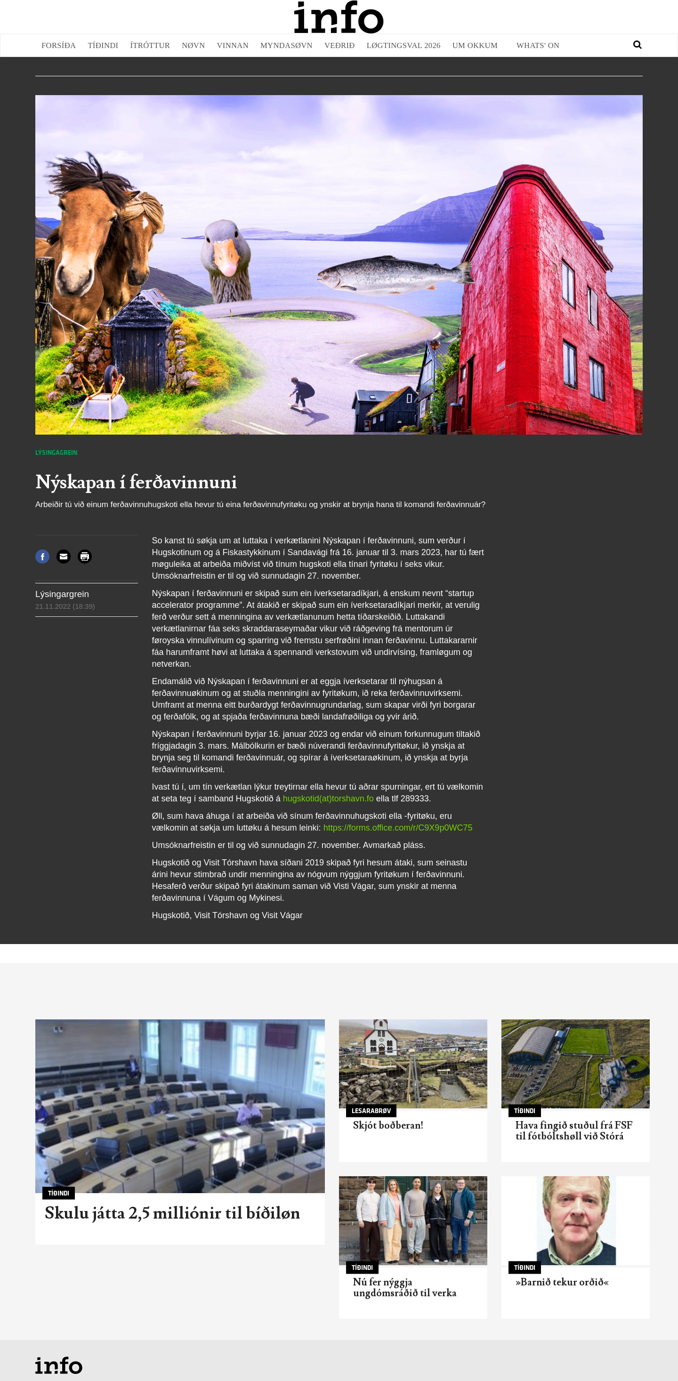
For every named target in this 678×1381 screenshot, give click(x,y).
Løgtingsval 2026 (404, 45)
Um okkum (475, 45)
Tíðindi (103, 45)
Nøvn (193, 45)
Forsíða (58, 45)
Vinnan (233, 45)
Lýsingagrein (56, 453)
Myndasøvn (286, 45)
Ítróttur (150, 45)
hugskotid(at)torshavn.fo (328, 798)
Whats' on (538, 45)
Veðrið (339, 45)
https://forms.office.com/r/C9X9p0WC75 (398, 827)
